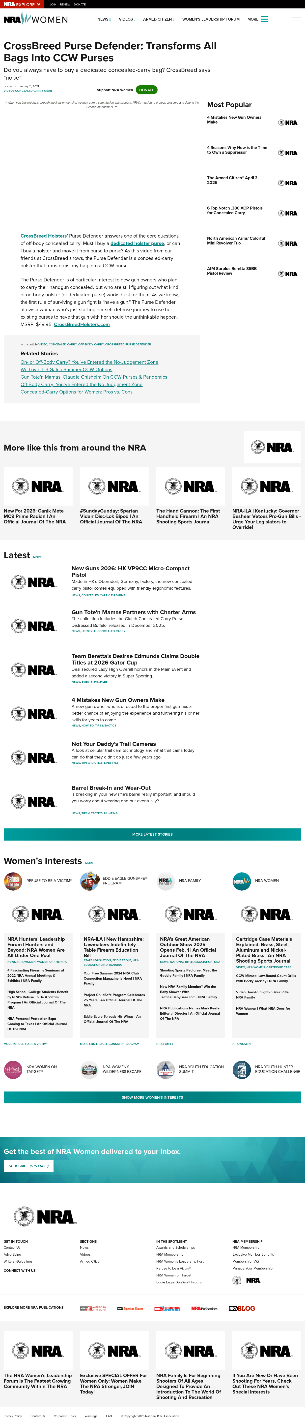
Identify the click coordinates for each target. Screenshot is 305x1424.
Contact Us (12, 1247)
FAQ (109, 1416)
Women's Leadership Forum (211, 19)
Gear (48, 91)
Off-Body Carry (91, 344)
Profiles (101, 681)
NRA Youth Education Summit (201, 1069)
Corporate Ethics (65, 1416)
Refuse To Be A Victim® (49, 880)
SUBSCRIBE (29, 1166)
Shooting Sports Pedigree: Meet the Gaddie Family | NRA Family (188, 973)
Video (42, 344)
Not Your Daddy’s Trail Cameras (114, 743)
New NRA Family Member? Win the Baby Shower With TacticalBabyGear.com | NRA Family (188, 992)
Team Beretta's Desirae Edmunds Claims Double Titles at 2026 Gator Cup (135, 659)
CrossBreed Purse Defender (128, 344)
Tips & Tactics (105, 725)
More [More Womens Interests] (89, 863)
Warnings (91, 1416)
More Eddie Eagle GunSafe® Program (109, 1044)
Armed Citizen (157, 19)
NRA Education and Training (111, 962)
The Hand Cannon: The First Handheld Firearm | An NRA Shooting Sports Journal (188, 516)
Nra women (26, 962)
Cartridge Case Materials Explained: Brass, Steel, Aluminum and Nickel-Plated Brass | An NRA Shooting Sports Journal (264, 949)
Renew (65, 4)
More (37, 557)
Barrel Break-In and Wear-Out (111, 787)
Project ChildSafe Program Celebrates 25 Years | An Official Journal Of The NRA (114, 1000)
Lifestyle (89, 631)
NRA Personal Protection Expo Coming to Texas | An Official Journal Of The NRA (37, 1023)
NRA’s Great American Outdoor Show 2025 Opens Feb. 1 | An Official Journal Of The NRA (188, 947)
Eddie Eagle (121, 960)
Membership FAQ (245, 1261)
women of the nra (52, 962)
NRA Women (267, 880)
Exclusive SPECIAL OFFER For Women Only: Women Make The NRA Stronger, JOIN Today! (113, 1383)
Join (53, 4)
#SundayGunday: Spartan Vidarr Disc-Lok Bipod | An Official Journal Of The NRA (111, 516)
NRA (217, 962)
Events (87, 681)
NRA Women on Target (173, 1275)
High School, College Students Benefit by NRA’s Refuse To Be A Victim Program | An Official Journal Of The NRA (37, 999)
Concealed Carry (29, 91)
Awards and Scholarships (175, 1247)
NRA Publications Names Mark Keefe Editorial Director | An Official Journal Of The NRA (190, 1013)
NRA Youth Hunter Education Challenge (277, 1069)
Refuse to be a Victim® (173, 1268)
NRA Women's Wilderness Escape (122, 1069)
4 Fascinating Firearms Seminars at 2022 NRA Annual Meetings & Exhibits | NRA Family (35, 975)
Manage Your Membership (252, 1268)
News (103, 19)
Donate (80, 4)
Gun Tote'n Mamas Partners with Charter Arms (134, 612)
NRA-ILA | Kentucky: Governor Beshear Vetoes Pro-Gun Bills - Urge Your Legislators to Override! (266, 519)
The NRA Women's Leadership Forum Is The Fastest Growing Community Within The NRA (38, 1381)
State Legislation (97, 960)
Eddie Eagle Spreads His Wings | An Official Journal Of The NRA (112, 1019)
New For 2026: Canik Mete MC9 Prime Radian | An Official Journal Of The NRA (35, 516)
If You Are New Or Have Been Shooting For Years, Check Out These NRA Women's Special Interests (265, 1383)
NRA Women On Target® (42, 1069)
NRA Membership (169, 1254)
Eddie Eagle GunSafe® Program (125, 881)
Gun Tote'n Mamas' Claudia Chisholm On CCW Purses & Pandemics (94, 377)
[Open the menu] (264, 18)
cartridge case (278, 967)
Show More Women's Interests (152, 1097)
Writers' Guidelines (18, 1261)
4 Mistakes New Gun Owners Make (118, 700)
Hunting (111, 813)
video (240, 967)
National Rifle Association (191, 962)
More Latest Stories (152, 834)
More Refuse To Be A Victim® (26, 1044)
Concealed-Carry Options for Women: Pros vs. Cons (77, 391)
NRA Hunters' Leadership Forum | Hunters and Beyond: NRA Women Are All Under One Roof (36, 947)
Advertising (12, 1254)
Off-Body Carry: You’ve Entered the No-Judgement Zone (81, 384)
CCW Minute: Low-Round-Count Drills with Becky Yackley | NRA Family (266, 978)
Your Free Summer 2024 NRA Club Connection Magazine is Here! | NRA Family (113, 978)
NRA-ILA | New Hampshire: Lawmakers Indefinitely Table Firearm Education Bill (114, 947)
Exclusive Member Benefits (253, 1254)
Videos (126, 19)
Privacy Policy (13, 1416)
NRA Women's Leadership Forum (181, 1261)
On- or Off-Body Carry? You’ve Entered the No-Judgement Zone (89, 362)
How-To (88, 725)
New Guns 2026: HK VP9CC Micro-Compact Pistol (131, 571)
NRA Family (190, 880)
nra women (256, 967)
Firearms (118, 595)
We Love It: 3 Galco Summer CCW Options (66, 369)
